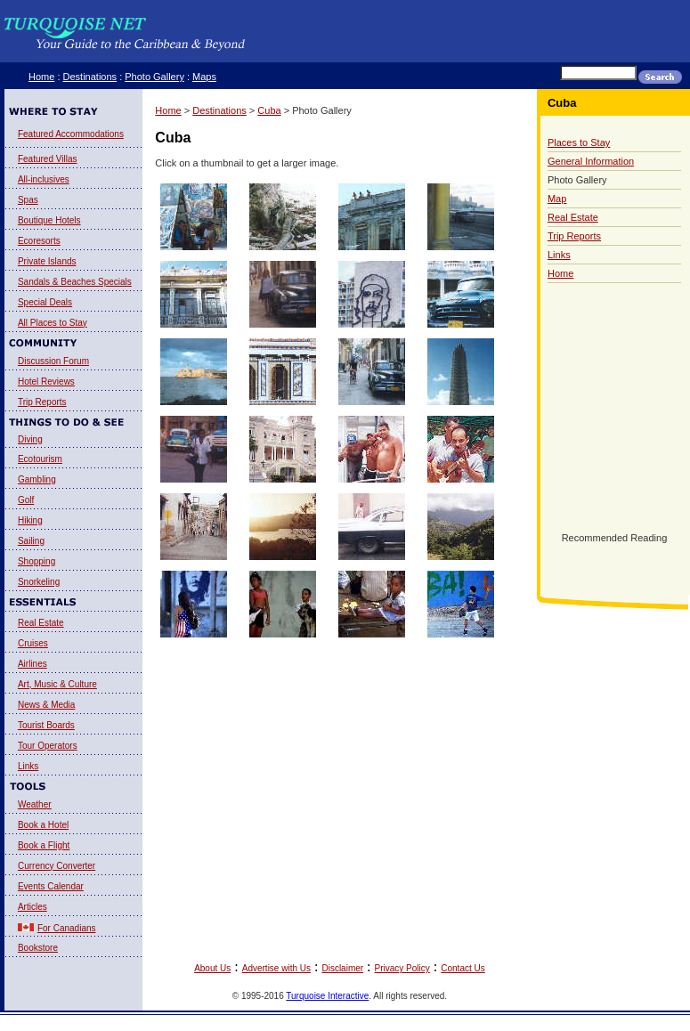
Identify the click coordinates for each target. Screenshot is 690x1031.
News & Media (46, 705)
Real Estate (41, 623)
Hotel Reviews (46, 381)
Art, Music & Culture (57, 684)
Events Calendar (51, 886)
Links (28, 766)
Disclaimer (342, 968)
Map (557, 198)
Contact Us (462, 968)
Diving (30, 439)
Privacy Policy (402, 968)
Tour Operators (47, 746)
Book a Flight (43, 845)
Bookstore (38, 948)
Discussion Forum (53, 361)
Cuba (268, 110)
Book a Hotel (43, 825)
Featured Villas (47, 159)
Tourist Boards (46, 725)
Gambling (37, 479)
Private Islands (47, 261)
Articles (32, 907)
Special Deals (45, 302)
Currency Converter (56, 866)
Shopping (36, 561)
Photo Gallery (154, 76)
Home (41, 76)
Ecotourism (40, 459)
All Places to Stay (52, 323)
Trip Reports (42, 402)
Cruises (33, 643)
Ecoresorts (39, 241)
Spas (28, 200)
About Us (212, 968)
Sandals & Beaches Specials (75, 282)
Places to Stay (579, 142)
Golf (26, 500)
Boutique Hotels (49, 220)
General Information (591, 161)
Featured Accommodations (71, 134)
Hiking (30, 520)
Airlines (32, 664)
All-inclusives (43, 179)
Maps (204, 76)
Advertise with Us (276, 968)
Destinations (90, 76)
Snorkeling (39, 582)
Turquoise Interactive (327, 996)
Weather (35, 804)
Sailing (31, 541)
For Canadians (66, 928)
